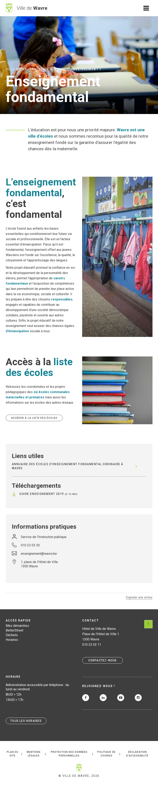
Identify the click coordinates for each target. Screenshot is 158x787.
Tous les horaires (26, 720)
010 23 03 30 (30, 545)
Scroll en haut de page (148, 624)
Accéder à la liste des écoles (34, 418)
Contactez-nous (102, 660)
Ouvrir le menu (146, 8)
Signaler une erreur (139, 597)
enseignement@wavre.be (39, 554)
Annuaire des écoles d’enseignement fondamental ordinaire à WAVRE (67, 466)
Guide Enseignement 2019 (41, 493)
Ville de (32, 8)
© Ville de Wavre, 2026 (79, 775)
